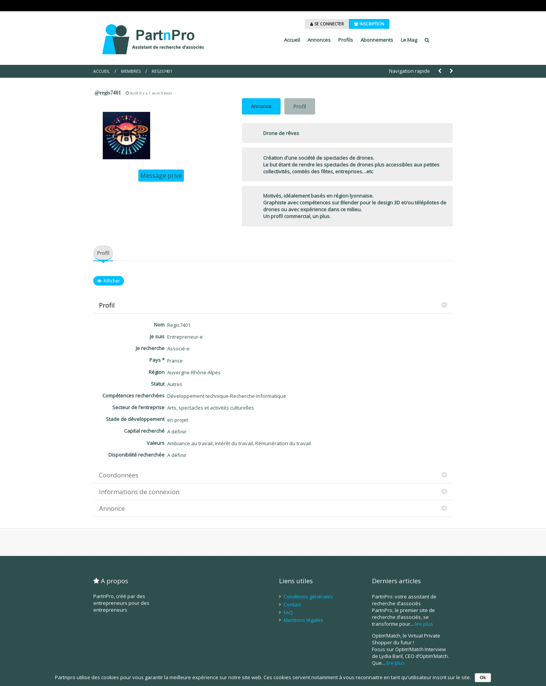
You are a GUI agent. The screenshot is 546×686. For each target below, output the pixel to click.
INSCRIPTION (369, 24)
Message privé (161, 175)
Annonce (261, 106)
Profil (299, 106)
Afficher (112, 281)
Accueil (292, 39)
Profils (345, 39)
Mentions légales (303, 620)
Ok (483, 677)
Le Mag (409, 39)
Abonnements (377, 39)
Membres (131, 71)
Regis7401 (162, 71)
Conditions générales (308, 596)
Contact (292, 604)
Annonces (319, 39)
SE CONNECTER (327, 24)
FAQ (288, 612)
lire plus (424, 623)
